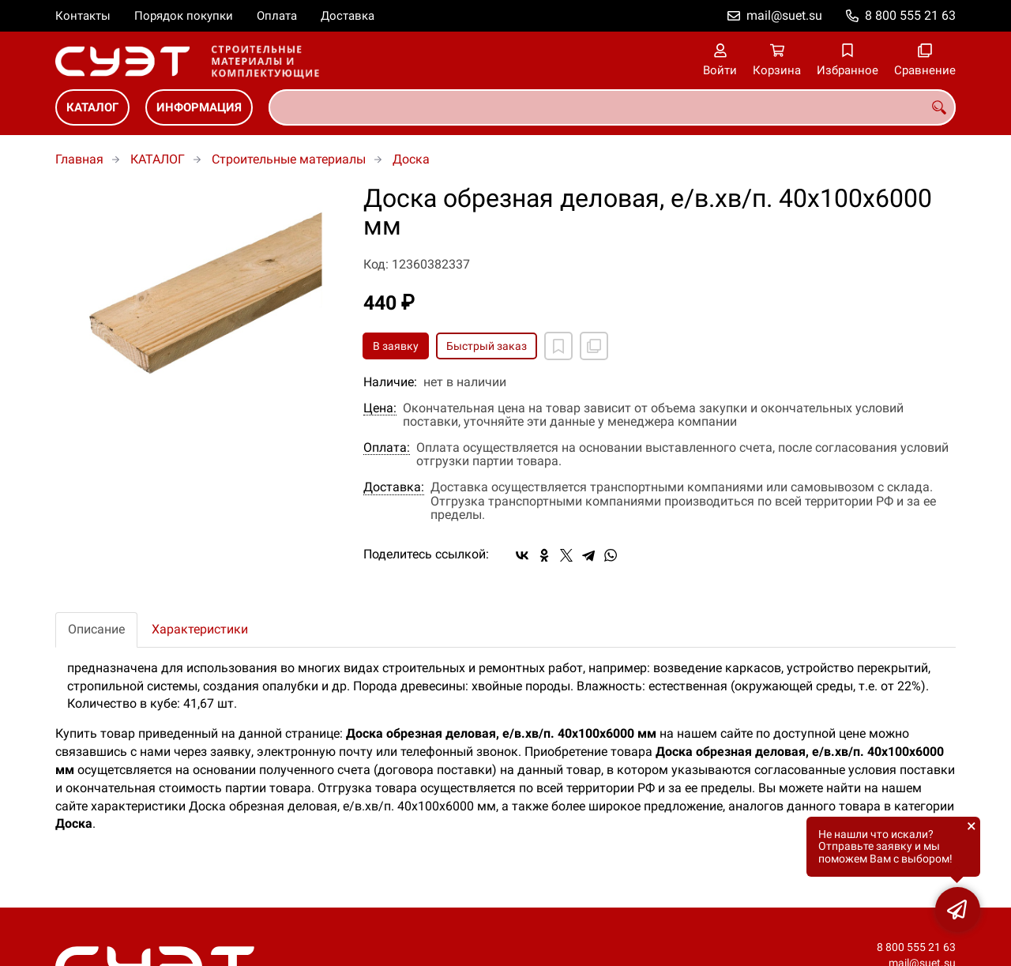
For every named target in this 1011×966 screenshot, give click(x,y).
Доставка (347, 16)
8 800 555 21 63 (910, 15)
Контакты (83, 16)
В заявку (396, 346)
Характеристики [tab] (200, 629)
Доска (411, 159)
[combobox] (612, 107)
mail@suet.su (784, 15)
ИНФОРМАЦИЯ (199, 107)
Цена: (380, 408)
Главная (79, 159)
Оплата (277, 16)
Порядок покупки (183, 16)
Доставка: (393, 487)
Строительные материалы (289, 159)
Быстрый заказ (486, 346)
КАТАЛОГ (92, 107)
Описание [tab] (96, 629)
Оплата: (386, 448)
